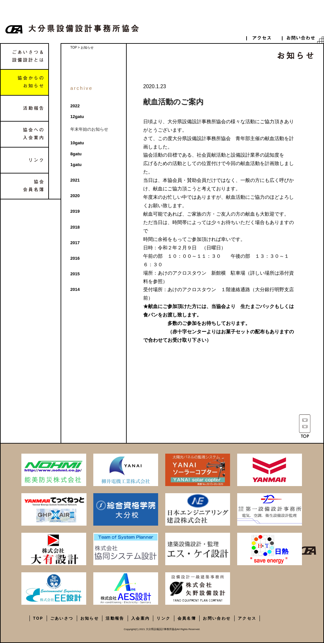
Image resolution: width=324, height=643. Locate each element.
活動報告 (24, 108)
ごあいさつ (62, 618)
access (264, 38)
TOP (73, 47)
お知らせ (89, 618)
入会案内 (140, 618)
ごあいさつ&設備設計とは (24, 56)
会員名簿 (187, 618)
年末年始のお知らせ (89, 129)
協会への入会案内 (24, 134)
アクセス (247, 618)
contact (300, 38)
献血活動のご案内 (173, 102)
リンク (24, 160)
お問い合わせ (217, 618)
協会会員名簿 (24, 186)
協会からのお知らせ (24, 82)
